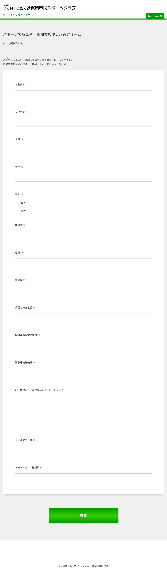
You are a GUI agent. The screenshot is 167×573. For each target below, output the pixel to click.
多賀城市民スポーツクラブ (39, 7)
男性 (21, 203)
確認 (83, 515)
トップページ (155, 16)
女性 (21, 210)
